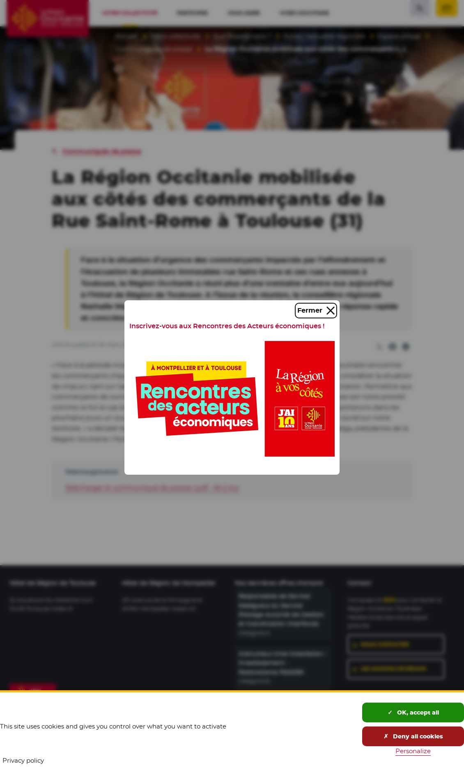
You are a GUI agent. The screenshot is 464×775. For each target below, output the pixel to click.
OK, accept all (413, 712)
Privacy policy (23, 760)
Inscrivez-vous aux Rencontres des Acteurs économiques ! (226, 326)
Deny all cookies (413, 736)
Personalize (413, 751)
